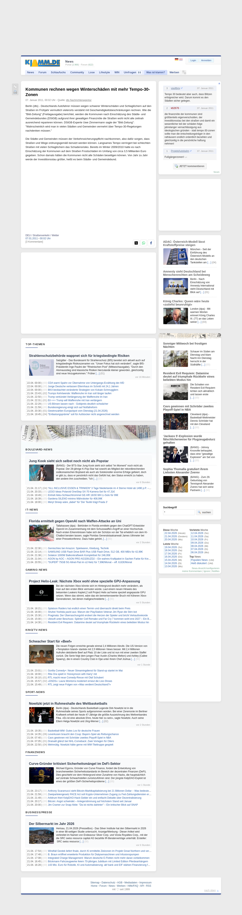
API (142, 885)
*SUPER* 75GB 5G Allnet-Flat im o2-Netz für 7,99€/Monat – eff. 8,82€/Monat (90, 562)
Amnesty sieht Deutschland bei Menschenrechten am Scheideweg (186, 273)
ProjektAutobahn (180, 151)
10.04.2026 (197, 539)
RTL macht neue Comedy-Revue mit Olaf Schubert (76, 677)
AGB (119, 882)
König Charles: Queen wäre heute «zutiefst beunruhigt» (186, 303)
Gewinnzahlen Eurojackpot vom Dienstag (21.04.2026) (78, 410)
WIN (116, 72)
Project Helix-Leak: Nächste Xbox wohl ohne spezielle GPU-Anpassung (84, 581)
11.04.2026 (197, 536)
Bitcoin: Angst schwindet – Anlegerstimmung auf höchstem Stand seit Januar (90, 801)
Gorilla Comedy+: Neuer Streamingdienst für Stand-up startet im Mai (85, 670)
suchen (204, 512)
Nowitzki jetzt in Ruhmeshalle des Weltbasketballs (68, 703)
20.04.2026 (171, 539)
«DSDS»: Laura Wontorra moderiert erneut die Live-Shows (80, 681)
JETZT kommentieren (189, 166)
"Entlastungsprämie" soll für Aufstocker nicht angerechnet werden (83, 414)
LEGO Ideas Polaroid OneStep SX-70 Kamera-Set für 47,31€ (81, 491)
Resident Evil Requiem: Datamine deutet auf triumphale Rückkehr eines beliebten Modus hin (98, 622)
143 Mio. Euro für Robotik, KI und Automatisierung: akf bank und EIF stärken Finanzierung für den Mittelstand (107, 864)
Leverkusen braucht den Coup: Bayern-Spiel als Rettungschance (83, 734)
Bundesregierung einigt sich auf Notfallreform (72, 407)
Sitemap (94, 882)
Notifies (215, 571)
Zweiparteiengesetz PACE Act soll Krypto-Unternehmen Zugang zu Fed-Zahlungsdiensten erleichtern (103, 794)
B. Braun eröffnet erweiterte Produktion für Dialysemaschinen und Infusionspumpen (93, 854)
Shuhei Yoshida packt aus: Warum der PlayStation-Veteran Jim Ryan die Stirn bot (92, 611)
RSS (148, 885)
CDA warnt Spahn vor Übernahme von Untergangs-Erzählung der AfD (86, 382)
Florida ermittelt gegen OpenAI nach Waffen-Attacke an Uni (75, 521)
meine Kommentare (192, 571)
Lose (92, 72)
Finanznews (35, 752)
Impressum (145, 882)
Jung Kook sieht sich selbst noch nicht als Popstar (69, 461)
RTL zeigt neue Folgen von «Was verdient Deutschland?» (79, 684)
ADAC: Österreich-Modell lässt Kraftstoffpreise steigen (184, 243)
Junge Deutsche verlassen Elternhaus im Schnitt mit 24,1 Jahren (83, 386)
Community (77, 72)
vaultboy (175, 88)
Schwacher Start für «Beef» (50, 641)
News (30, 72)
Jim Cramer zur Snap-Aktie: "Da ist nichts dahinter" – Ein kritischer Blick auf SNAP (93, 804)
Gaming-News (36, 569)
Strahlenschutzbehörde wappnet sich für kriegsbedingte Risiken (79, 355)
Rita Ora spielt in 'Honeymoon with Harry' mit (72, 674)
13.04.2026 (171, 566)
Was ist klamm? (155, 72)
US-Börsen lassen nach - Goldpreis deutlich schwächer (78, 403)
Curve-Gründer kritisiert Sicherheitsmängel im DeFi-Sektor (74, 763)
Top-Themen (35, 344)
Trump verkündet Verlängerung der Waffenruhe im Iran (77, 396)
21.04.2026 (171, 536)
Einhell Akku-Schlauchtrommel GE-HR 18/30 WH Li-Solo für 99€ (83, 495)
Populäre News (199, 560)
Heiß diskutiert (199, 563)
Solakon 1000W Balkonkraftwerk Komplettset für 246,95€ (79, 555)
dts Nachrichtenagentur (79, 100)
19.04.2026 (171, 547)
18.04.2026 (171, 550)
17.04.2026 (171, 553)
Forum (42, 72)
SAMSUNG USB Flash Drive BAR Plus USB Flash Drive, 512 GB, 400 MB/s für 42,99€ (95, 551)
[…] (98, 373)
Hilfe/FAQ (133, 885)
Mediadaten (130, 882)
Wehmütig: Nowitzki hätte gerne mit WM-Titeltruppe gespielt (80, 744)
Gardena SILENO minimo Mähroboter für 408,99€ (75, 498)
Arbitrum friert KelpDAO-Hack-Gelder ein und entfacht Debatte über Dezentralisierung (95, 797)
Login (193, 60)
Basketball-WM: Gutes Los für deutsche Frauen (74, 730)
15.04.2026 (171, 560)
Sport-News (35, 692)
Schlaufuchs (58, 72)
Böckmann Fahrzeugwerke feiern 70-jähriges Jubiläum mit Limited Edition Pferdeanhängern (98, 861)
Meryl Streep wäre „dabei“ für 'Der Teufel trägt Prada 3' (78, 502)
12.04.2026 (197, 533)
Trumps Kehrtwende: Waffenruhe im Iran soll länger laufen (80, 393)
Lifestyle (104, 72)
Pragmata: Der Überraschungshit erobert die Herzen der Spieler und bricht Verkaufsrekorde (98, 615)
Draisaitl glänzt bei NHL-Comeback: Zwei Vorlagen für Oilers (81, 741)
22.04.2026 (171, 533)
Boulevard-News (38, 449)
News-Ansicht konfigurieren (205, 568)
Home (94, 885)
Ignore (207, 571)
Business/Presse (38, 812)
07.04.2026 (197, 549)
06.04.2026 (197, 552)
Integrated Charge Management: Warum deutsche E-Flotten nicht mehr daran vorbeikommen (98, 858)
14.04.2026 (171, 563)
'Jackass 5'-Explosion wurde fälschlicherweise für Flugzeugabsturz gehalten (189, 439)
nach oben (210, 890)
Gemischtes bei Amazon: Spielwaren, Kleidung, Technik (78, 548)
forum (216, 172)
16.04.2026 (171, 556)
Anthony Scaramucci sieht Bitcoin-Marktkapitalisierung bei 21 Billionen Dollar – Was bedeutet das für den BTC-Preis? (112, 790)
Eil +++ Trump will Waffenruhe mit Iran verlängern (75, 400)
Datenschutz (108, 882)
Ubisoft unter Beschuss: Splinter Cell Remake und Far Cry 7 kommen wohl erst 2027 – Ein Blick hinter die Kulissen (110, 618)
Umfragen (133, 72)
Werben (174, 72)
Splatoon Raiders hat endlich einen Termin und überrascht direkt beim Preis (89, 608)
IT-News (31, 509)
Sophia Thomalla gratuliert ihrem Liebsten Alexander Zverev (185, 470)
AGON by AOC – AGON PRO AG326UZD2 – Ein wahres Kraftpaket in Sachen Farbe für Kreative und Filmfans (108, 558)
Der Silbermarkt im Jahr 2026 (51, 824)
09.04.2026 (197, 542)
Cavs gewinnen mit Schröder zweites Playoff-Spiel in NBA (79, 737)
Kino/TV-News (36, 629)
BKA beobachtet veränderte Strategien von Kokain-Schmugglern (83, 389)
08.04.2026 (197, 546)
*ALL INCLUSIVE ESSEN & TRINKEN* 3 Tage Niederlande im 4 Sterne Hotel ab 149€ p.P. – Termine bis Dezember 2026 (114, 488)
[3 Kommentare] (34, 241)
